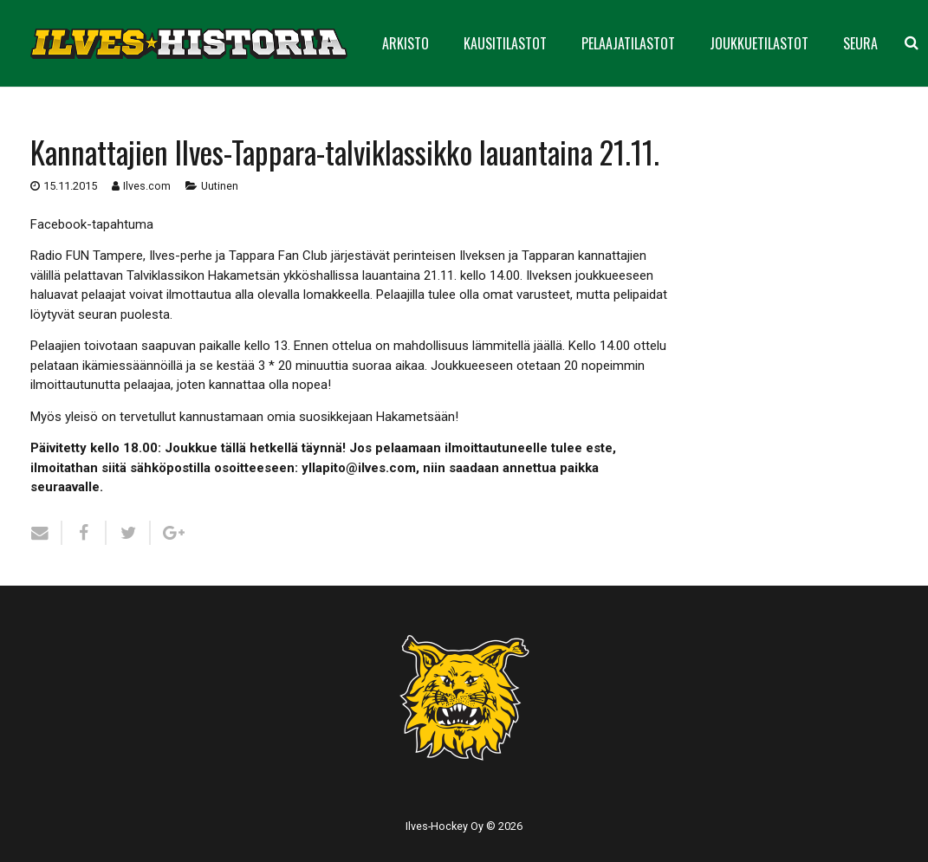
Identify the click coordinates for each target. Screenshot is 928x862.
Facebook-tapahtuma (91, 224)
